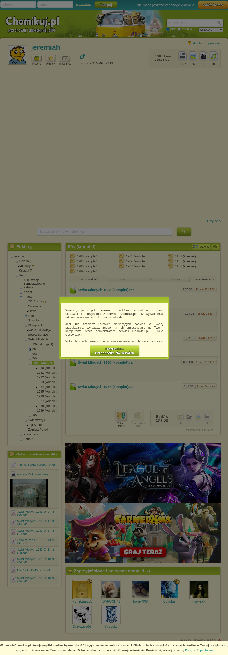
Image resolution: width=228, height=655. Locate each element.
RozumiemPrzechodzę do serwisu (114, 351)
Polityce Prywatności (199, 650)
